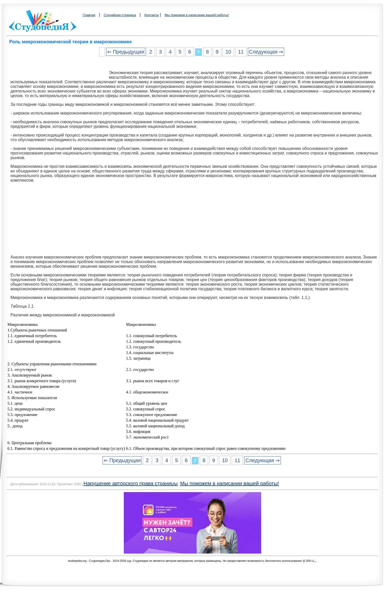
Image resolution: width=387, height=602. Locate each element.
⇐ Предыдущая (125, 52)
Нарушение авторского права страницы (130, 483)
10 (228, 52)
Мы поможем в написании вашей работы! (197, 15)
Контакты (151, 15)
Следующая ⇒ (266, 52)
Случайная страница (120, 15)
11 (241, 52)
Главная (89, 15)
